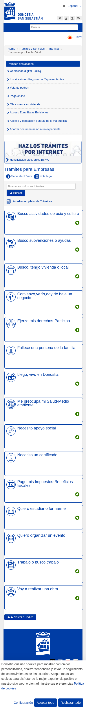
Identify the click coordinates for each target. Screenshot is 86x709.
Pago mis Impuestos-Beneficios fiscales (45, 483)
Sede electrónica (19, 176)
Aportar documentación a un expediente (33, 129)
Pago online (16, 96)
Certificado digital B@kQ (24, 71)
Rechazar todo (71, 702)
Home (11, 48)
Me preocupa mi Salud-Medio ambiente (43, 403)
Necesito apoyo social (36, 428)
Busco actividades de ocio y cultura (48, 213)
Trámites (53, 48)
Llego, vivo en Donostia (38, 374)
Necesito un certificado (37, 455)
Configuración (23, 702)
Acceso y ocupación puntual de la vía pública (37, 120)
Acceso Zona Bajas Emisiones (27, 112)
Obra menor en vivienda (23, 104)
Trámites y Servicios (32, 48)
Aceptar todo (45, 702)
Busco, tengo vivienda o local (43, 267)
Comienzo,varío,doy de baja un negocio (44, 296)
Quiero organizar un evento (41, 535)
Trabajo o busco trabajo (38, 562)
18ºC (73, 37)
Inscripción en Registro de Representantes (35, 79)
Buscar (15, 193)
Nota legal (43, 176)
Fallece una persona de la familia (46, 347)
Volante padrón (18, 87)
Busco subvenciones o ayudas (44, 240)
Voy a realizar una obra (37, 589)
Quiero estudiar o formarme (41, 508)
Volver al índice (20, 617)
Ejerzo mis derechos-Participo (43, 321)
